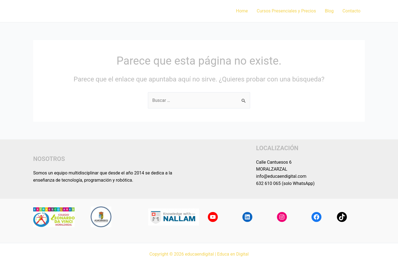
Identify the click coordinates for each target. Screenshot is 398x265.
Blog (329, 11)
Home (242, 11)
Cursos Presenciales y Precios (286, 11)
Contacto (351, 11)
